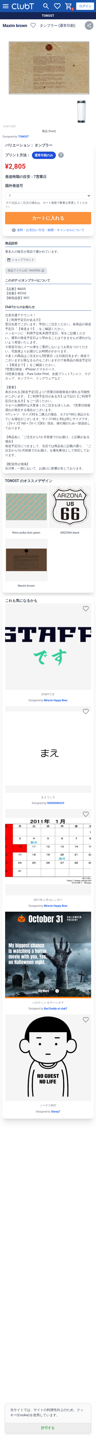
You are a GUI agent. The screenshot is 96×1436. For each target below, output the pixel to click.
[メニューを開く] (5, 6)
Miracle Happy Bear (55, 700)
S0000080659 (55, 803)
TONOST (48, 16)
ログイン (85, 6)
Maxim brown (15, 25)
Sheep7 (55, 1111)
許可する (48, 1428)
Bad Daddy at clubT (55, 1008)
